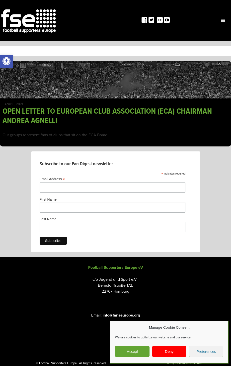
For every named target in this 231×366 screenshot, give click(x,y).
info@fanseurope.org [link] (121, 315)
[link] (6, 61)
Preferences (206, 351)
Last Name (48, 219)
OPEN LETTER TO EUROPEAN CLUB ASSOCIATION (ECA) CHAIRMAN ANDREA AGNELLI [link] (107, 116)
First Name (48, 199)
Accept (132, 351)
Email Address (52, 179)
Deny (169, 351)
